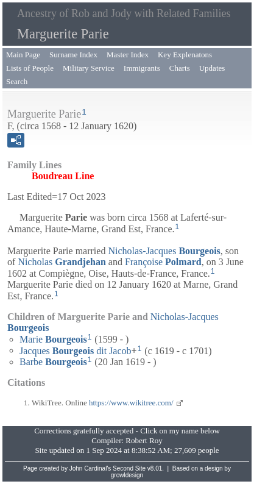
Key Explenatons (185, 54)
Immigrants (142, 68)
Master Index (128, 54)
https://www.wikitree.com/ (131, 402)
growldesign (127, 475)
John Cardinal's (90, 468)
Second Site (129, 468)
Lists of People (30, 68)
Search (16, 81)
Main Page (23, 54)
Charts (179, 68)
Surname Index (73, 54)
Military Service (89, 68)
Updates (212, 68)
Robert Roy (143, 440)
